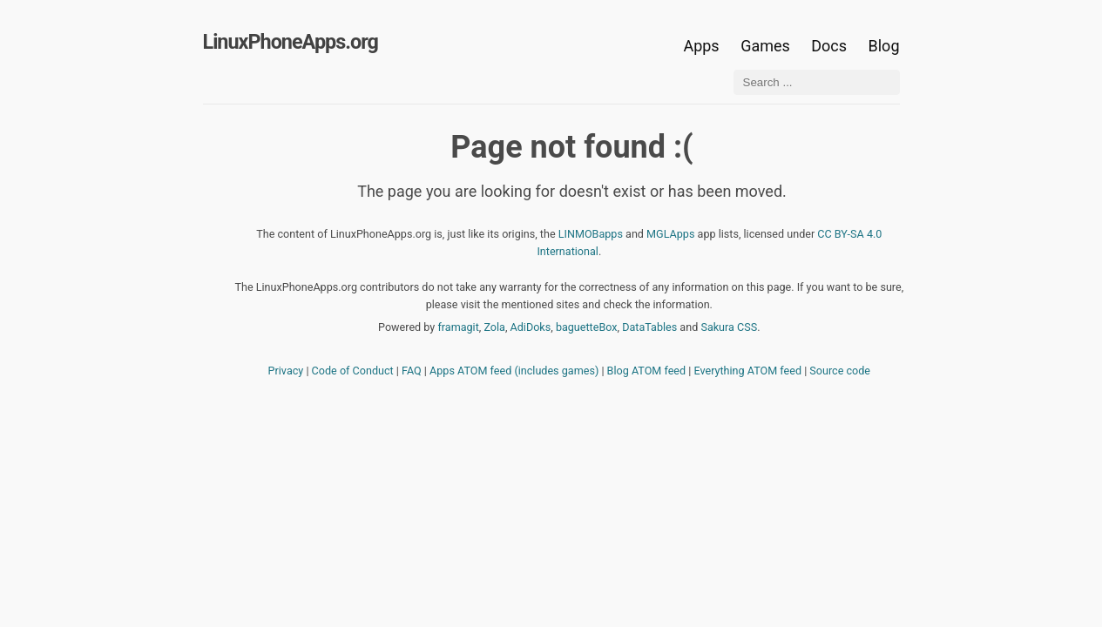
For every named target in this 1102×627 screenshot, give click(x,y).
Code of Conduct (353, 370)
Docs (830, 46)
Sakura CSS (728, 327)
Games (765, 46)
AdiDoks (530, 327)
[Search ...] (817, 82)
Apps (701, 46)
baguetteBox (587, 327)
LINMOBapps (590, 233)
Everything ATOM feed (747, 370)
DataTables (649, 327)
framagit (457, 327)
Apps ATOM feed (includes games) (513, 370)
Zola (494, 327)
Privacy (286, 370)
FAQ (412, 370)
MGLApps (670, 233)
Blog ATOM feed (646, 370)
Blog (884, 46)
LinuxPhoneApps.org (290, 42)
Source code (839, 370)
